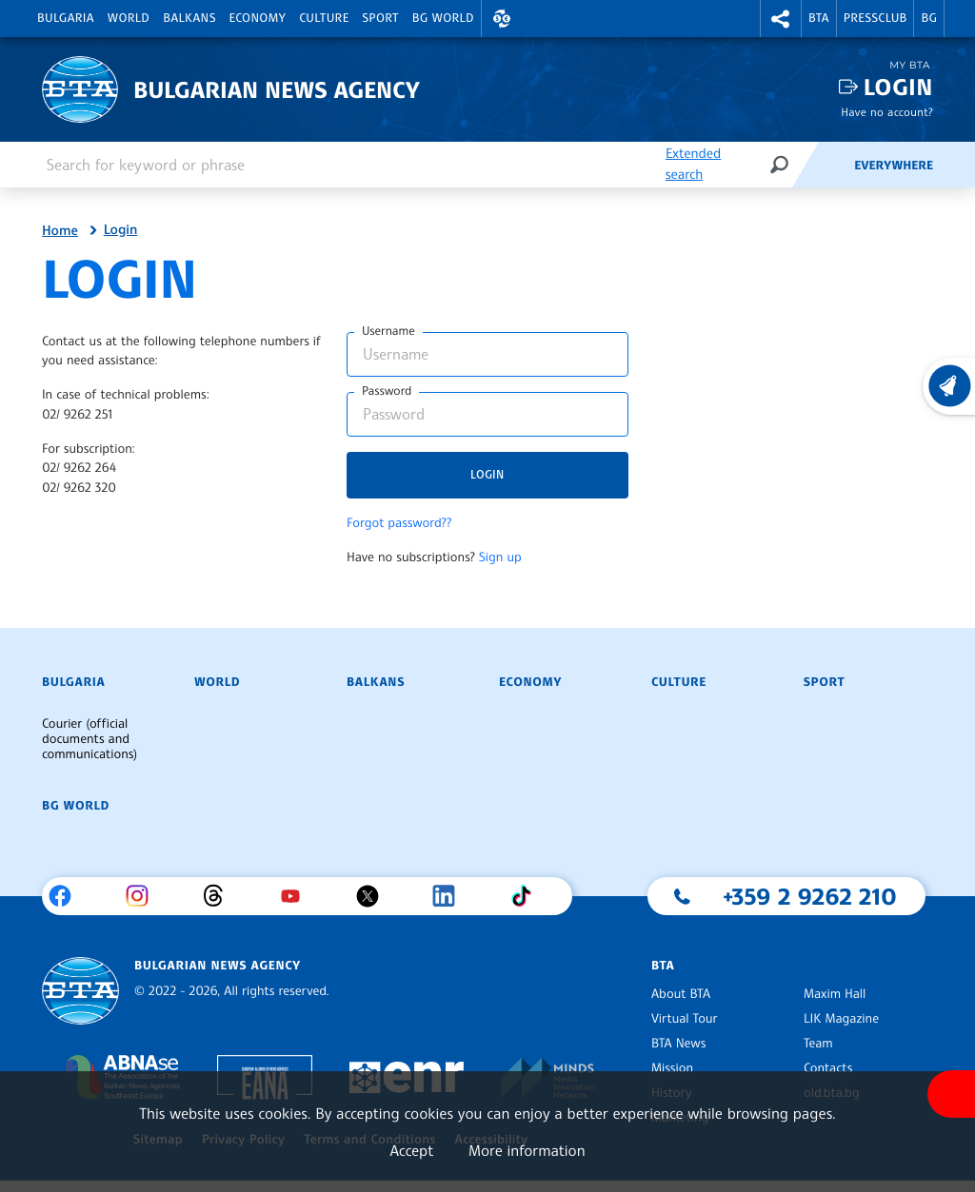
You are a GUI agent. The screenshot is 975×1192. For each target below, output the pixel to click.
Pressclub (875, 18)
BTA (818, 18)
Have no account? (887, 112)
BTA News (678, 1043)
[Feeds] (822, 164)
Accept (411, 1150)
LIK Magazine (841, 1018)
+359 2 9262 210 (810, 896)
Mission (672, 1068)
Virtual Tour (684, 1018)
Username (388, 331)
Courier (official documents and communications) (89, 739)
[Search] (778, 164)
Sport (381, 18)
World (128, 18)
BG (929, 18)
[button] (502, 18)
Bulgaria (65, 18)
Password (386, 391)
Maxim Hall (835, 994)
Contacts (828, 1068)
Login (898, 87)
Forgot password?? (399, 523)
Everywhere (893, 165)
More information (527, 1150)
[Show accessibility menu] (951, 1094)
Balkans (189, 18)
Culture (323, 18)
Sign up (500, 557)
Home (60, 231)
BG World (443, 18)
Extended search (693, 164)
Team (818, 1043)
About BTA (680, 994)
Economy (258, 18)
